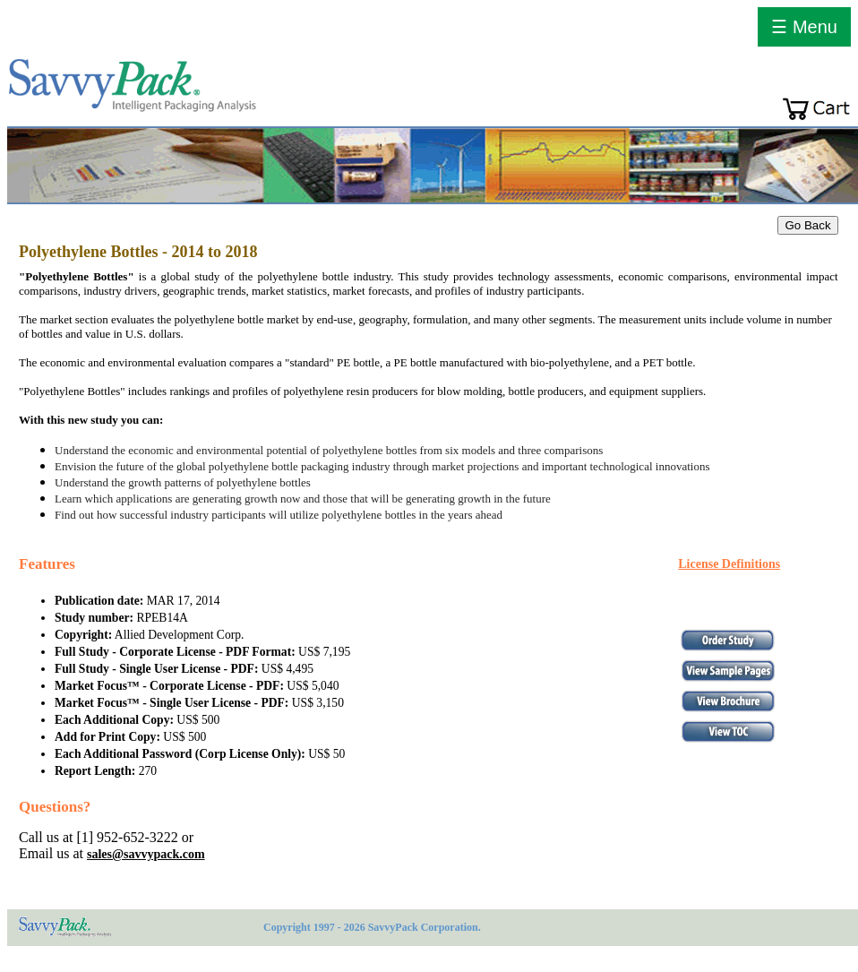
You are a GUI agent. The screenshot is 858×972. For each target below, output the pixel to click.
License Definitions (729, 564)
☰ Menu (804, 27)
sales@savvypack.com (146, 854)
